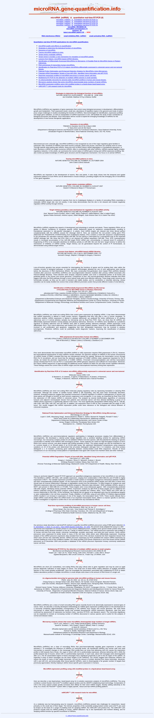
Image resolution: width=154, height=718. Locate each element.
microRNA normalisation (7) (77, 29)
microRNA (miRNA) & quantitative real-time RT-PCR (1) (77, 20)
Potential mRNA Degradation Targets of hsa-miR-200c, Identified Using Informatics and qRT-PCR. (73, 73)
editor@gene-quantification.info (77, 716)
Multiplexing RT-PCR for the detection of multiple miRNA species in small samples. (67, 78)
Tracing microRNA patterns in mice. (51, 52)
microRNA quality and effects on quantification (54, 46)
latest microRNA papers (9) (74, 32)
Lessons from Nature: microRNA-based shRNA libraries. (58, 59)
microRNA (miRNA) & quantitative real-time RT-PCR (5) (77, 25)
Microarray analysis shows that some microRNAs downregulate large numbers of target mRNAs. (72, 82)
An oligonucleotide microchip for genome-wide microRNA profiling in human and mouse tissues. (72, 80)
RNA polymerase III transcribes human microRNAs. (56, 65)
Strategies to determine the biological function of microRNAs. (60, 48)
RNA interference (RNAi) (51, 36)
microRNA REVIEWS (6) (77, 27)
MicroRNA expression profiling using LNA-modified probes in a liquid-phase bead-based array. (71, 84)
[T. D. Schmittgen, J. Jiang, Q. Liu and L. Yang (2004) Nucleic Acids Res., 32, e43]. (79, 526)
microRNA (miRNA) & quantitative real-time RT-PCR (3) (77, 23)
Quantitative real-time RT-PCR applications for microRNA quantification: (61, 42)
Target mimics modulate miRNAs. (50, 54)
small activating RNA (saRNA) (100, 36)
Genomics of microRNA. (47, 50)
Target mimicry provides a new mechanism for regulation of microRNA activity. (66, 57)
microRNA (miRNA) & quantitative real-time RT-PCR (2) (77, 21)
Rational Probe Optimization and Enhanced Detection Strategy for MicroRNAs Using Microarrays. (73, 71)
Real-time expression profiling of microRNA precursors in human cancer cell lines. (67, 75)
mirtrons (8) (77, 30)
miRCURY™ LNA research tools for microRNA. (55, 86)
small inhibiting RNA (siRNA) (75, 36)
